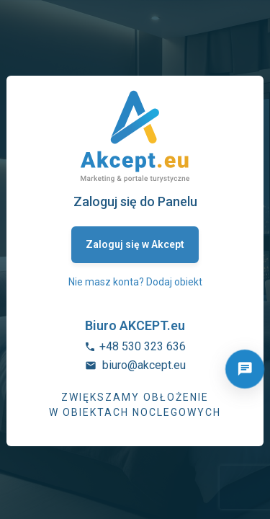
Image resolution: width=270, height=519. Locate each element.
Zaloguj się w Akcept (135, 244)
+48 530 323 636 (142, 346)
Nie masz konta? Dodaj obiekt (135, 282)
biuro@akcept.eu (144, 365)
